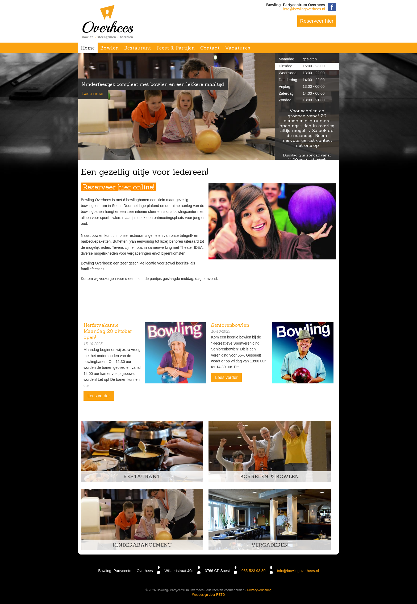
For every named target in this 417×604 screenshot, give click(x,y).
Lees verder (98, 396)
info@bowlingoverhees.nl (304, 9)
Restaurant (137, 48)
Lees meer (93, 93)
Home (88, 48)
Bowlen (109, 48)
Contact (210, 48)
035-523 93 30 (253, 571)
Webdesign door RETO (208, 595)
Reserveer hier (316, 21)
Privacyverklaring (259, 590)
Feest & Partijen (175, 48)
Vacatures (237, 48)
